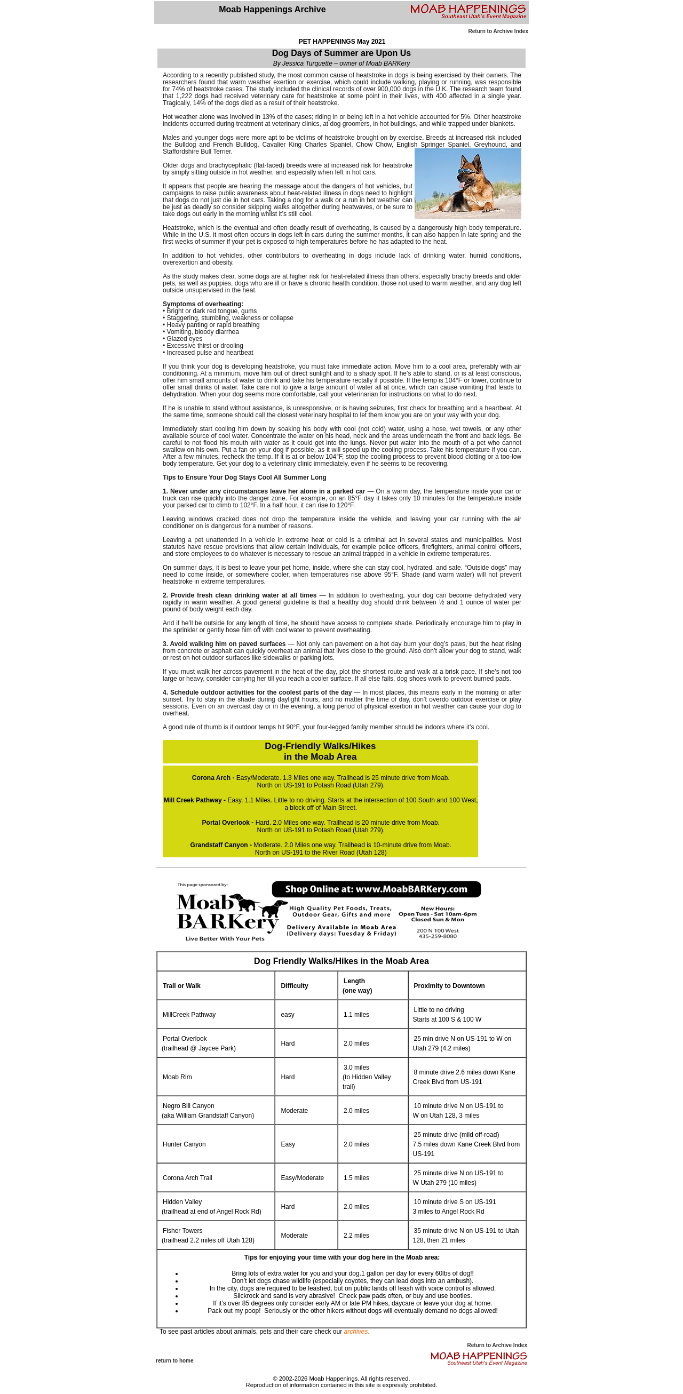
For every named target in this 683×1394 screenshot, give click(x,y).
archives (356, 1331)
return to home (175, 1361)
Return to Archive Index (498, 31)
